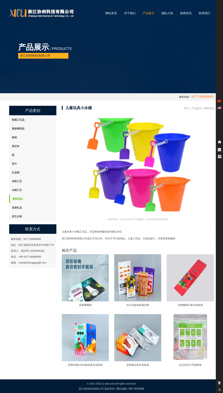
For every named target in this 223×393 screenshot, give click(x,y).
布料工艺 (17, 181)
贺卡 (14, 163)
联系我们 (204, 13)
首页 (186, 108)
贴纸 (14, 137)
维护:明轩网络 (136, 388)
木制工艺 (17, 190)
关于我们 (130, 13)
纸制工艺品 (18, 119)
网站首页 (111, 13)
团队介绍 (167, 13)
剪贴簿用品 (18, 128)
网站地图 (122, 388)
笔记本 (15, 146)
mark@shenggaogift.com (32, 262)
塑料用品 (18, 198)
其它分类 (17, 216)
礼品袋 (15, 172)
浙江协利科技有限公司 (91, 388)
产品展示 (148, 13)
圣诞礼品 (17, 207)
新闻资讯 (186, 13)
